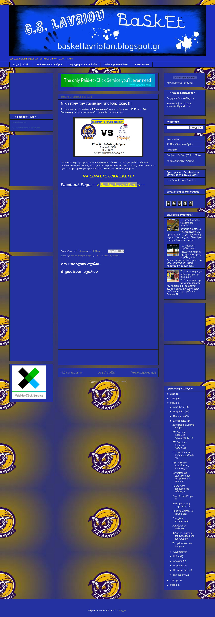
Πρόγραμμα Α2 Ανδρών (83, 64)
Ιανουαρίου (179, 574)
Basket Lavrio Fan (19, 122)
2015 (173, 398)
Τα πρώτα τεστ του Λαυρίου (182, 544)
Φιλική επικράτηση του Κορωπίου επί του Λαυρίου (183, 536)
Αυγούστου (179, 551)
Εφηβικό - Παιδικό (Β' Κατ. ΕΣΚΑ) (184, 155)
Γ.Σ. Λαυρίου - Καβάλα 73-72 (188, 247)
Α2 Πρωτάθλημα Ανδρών (81, 255)
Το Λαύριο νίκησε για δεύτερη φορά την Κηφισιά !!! (191, 274)
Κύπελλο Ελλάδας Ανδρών (107, 255)
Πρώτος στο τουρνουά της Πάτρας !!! (181, 489)
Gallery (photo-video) (116, 64)
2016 (173, 393)
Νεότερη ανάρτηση (71, 372)
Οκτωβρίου (179, 416)
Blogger (122, 610)
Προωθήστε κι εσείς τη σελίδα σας (26, 128)
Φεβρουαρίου (180, 570)
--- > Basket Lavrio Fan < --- (181, 180)
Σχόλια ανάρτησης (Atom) (114, 381)
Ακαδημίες (172, 149)
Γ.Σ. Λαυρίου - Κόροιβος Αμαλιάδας (180, 445)
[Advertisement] (108, 357)
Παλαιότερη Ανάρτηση (143, 372)
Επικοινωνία (142, 64)
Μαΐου (176, 556)
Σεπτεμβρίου (180, 420)
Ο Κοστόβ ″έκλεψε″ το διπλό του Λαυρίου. (190, 223)
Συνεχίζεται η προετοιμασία (181, 519)
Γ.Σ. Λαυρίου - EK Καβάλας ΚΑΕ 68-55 (183, 455)
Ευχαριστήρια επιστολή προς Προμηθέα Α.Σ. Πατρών (182, 477)
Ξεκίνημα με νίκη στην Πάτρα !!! (181, 505)
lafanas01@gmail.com (178, 106)
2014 (173, 403)
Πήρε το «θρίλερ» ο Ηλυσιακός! (183, 512)
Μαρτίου (177, 565)
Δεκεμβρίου (179, 407)
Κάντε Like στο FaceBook (180, 82)
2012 (173, 585)
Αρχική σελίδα (21, 64)
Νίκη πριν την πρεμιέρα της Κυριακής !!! (181, 465)
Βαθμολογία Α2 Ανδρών (49, 64)
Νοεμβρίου (179, 411)
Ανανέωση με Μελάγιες (179, 527)
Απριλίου (178, 561)
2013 (173, 580)
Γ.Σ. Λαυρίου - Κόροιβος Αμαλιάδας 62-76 (183, 435)
